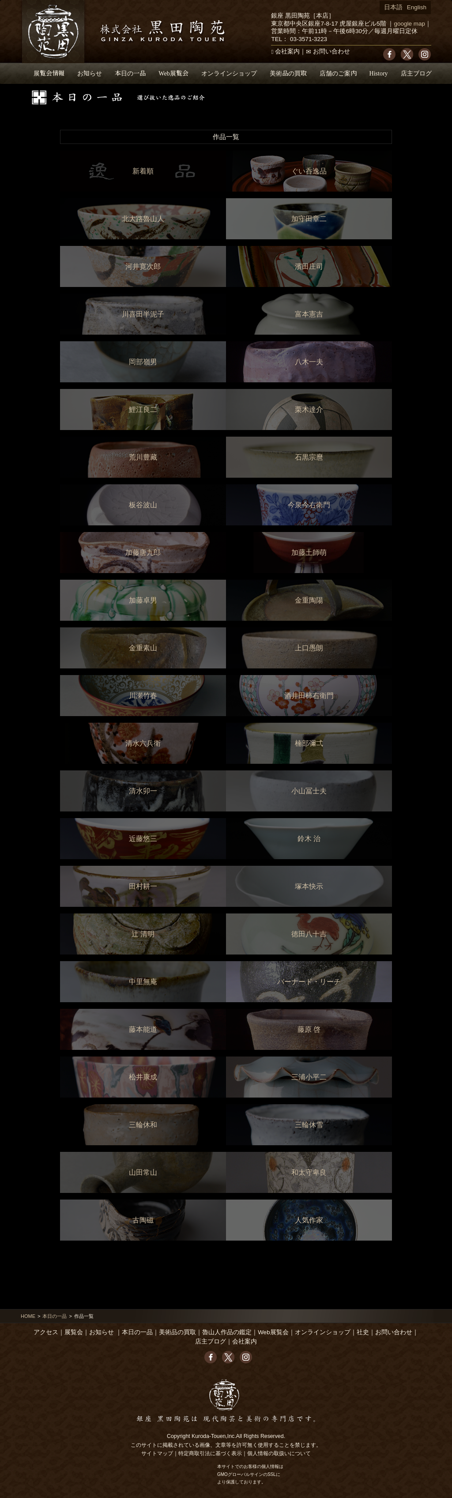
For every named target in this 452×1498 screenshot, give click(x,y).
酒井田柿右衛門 (309, 695)
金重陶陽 (309, 600)
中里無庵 (143, 981)
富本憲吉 (309, 314)
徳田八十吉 (309, 934)
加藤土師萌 (309, 552)
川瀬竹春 (143, 695)
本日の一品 (130, 73)
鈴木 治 (309, 838)
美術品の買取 (288, 73)
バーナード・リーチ (309, 981)
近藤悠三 (143, 838)
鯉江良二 (143, 409)
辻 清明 (143, 934)
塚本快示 (309, 886)
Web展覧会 (173, 73)
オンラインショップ (229, 73)
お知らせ (89, 73)
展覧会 (73, 1332)
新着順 (143, 171)
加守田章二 (309, 219)
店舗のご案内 (338, 73)
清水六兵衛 (143, 743)
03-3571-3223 (308, 39)
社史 (363, 1332)
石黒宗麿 (309, 457)
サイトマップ (157, 1453)
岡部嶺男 (143, 362)
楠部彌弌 (309, 743)
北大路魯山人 (143, 219)
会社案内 (287, 51)
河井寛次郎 (143, 266)
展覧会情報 (49, 73)
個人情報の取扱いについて (279, 1453)
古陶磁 (143, 1220)
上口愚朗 (309, 648)
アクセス (46, 1332)
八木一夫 (309, 362)
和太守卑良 (309, 1172)
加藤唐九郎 (143, 552)
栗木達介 (309, 409)
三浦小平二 (309, 1077)
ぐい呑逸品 (309, 171)
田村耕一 (143, 886)
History (378, 73)
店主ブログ (416, 73)
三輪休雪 (309, 1124)
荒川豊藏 (143, 457)
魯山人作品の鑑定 (227, 1332)
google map (409, 23)
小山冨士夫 (309, 791)
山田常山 (143, 1172)
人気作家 (309, 1220)
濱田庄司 (309, 266)
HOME (28, 1316)
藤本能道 (143, 1029)
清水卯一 (143, 791)
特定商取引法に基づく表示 (210, 1453)
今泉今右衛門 (309, 505)
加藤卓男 (143, 600)
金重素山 (143, 648)
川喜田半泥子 (143, 314)
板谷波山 (143, 505)
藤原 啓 (309, 1029)
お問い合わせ (331, 51)
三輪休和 (143, 1124)
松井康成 (143, 1077)
